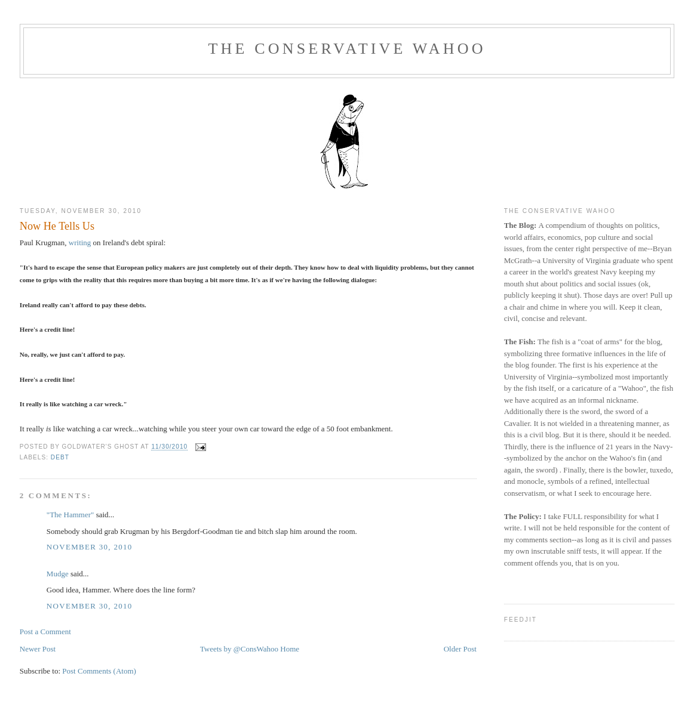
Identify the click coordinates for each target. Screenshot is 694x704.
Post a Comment (45, 631)
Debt (60, 457)
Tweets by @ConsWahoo (239, 648)
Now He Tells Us (57, 226)
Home (289, 648)
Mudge (58, 573)
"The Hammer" (70, 514)
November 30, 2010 (90, 546)
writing (80, 242)
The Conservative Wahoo (347, 48)
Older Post (460, 648)
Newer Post (38, 648)
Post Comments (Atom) (99, 670)
